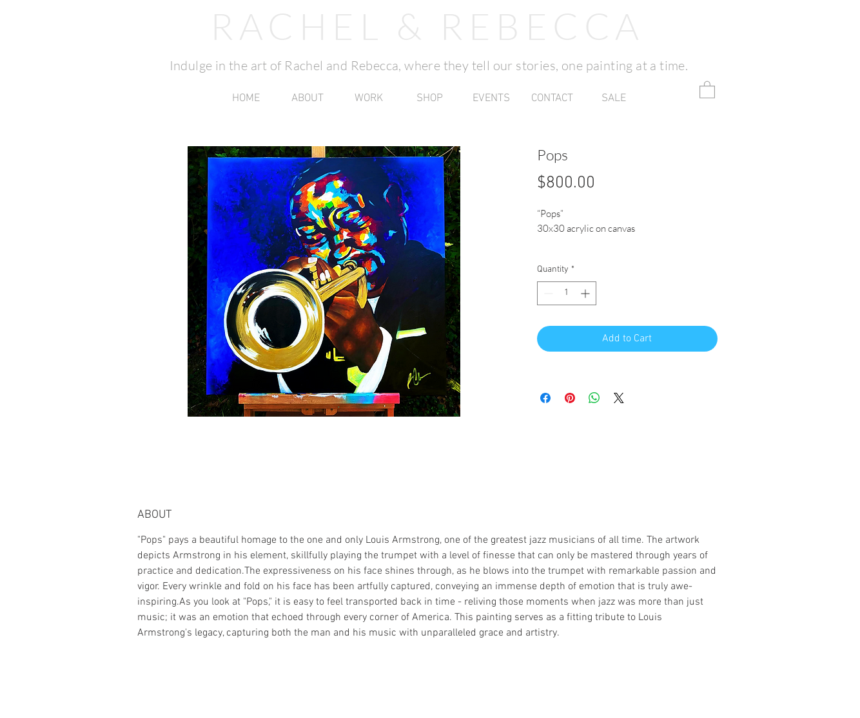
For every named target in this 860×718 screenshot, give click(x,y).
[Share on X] (619, 398)
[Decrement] (547, 293)
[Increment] (586, 293)
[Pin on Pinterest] (570, 398)
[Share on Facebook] (545, 398)
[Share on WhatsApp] (594, 398)
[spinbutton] (566, 293)
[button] (368, 99)
